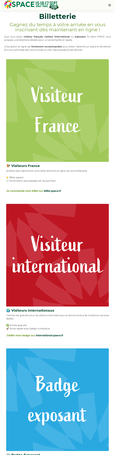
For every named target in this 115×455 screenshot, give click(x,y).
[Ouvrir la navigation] (109, 5)
